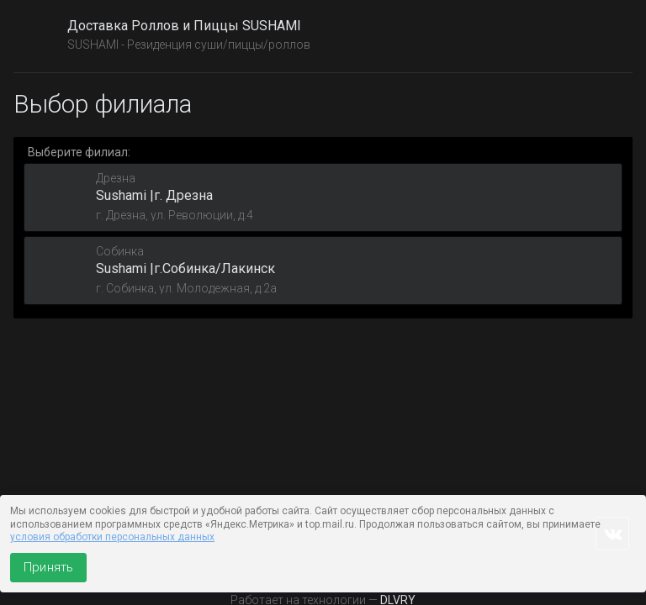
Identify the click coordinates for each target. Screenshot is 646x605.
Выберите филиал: (79, 152)
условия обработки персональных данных (112, 537)
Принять (48, 567)
